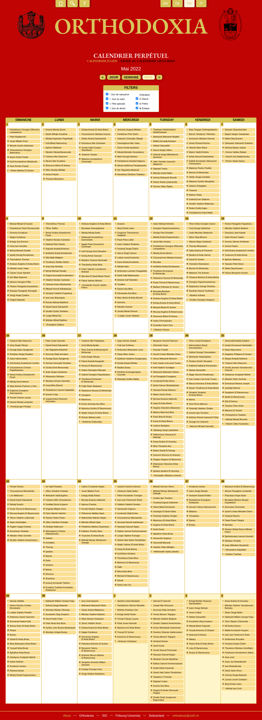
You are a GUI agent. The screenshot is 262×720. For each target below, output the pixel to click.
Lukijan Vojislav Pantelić (21, 612)
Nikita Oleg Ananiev (234, 138)
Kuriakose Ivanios (197, 486)
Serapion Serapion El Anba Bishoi (197, 393)
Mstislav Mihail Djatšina (56, 320)
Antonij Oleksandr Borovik (165, 177)
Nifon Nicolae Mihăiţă (55, 170)
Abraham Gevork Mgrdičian (165, 659)
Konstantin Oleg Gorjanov (57, 614)
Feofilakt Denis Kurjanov (57, 504)
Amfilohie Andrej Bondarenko (59, 253)
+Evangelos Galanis (55, 325)
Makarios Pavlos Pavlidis (200, 168)
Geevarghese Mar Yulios (128, 143)
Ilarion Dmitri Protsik (19, 157)
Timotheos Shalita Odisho (57, 262)
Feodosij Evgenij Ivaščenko (165, 502)
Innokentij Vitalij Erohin (127, 513)
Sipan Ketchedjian (18, 522)
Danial (120, 580)
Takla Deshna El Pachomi (200, 250)
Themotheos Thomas (19, 259)
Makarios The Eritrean (199, 273)
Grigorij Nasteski (17, 300)
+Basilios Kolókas (197, 295)
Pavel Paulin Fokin (54, 619)
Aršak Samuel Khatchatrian (201, 156)
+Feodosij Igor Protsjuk (20, 406)
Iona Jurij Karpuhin (90, 601)
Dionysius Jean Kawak (235, 233)
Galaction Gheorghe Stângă (130, 138)
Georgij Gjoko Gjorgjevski (21, 350)
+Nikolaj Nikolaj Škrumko (236, 419)
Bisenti (49, 556)
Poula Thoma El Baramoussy (166, 282)
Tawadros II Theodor (162, 677)
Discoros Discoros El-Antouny (166, 455)
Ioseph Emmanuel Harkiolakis (238, 345)
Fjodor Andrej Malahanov (93, 610)
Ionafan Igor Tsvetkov (163, 498)
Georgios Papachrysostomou (166, 228)
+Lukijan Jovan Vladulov (128, 316)
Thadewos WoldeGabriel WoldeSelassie (164, 131)
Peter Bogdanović (18, 137)
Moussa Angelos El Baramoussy (168, 312)
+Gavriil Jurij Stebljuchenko (237, 156)
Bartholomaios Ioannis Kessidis (239, 536)
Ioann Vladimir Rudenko (128, 244)
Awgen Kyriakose (18, 237)
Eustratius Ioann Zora (163, 325)
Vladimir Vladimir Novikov (129, 504)
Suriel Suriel (158, 529)
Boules (192, 525)
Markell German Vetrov (163, 486)
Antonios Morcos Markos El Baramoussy (93, 656)
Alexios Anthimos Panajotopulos (132, 165)
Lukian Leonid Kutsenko (128, 257)
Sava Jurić (229, 657)
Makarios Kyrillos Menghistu (201, 181)
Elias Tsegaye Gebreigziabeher (203, 130)
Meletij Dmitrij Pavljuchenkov (166, 237)
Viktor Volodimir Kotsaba (57, 491)
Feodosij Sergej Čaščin (127, 249)
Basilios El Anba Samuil (200, 255)
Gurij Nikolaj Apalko (90, 345)
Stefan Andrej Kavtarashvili (94, 138)
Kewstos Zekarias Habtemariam (167, 632)
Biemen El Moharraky (199, 172)
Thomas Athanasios (55, 179)
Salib (119, 567)
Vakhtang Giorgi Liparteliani (165, 430)
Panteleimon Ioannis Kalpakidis (60, 390)
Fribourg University (127, 715)
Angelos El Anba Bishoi (163, 525)
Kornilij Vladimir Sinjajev (92, 509)
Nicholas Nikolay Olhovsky (58, 610)
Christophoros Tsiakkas (235, 415)
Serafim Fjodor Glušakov (57, 311)
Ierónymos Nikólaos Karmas (202, 138)
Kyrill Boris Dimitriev (126, 553)
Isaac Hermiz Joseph (126, 341)
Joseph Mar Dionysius (163, 605)
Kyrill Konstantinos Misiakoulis (23, 161)
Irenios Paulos (52, 174)
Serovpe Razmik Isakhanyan (130, 522)
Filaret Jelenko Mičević (92, 280)
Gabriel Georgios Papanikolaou (96, 374)
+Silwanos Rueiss (161, 330)
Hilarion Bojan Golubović (200, 241)
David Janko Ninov (233, 670)
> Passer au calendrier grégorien (146, 61)
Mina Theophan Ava (162, 446)
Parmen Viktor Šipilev (163, 186)
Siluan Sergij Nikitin (234, 612)
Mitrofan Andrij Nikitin (162, 173)
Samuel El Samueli (161, 601)
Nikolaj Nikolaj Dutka (91, 233)
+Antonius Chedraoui (126, 641)
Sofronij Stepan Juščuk (235, 148)
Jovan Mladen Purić (19, 141)
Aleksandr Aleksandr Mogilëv (166, 137)
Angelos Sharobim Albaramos (166, 408)
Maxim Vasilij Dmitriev (199, 152)
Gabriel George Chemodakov (202, 352)
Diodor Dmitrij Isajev (198, 208)
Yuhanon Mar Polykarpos (93, 341)
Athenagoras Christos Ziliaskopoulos (55, 532)
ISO (104, 715)
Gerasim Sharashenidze (236, 130)
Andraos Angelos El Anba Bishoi (24, 264)
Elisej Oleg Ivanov (233, 350)
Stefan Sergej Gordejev (199, 177)
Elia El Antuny (231, 401)
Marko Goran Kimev (162, 394)
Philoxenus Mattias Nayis (93, 513)
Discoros (50, 574)
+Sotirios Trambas (233, 554)
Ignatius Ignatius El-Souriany (166, 471)
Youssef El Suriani (125, 632)
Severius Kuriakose (18, 233)
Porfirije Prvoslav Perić (92, 669)
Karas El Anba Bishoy (163, 421)
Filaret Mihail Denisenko (164, 507)
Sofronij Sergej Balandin (57, 605)
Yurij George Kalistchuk (199, 228)
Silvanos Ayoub (17, 670)
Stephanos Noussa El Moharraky (168, 278)
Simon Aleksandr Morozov (165, 358)
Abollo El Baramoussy (235, 397)
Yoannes (193, 190)
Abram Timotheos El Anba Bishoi (204, 388)
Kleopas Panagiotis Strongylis (23, 291)
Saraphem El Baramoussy (237, 392)
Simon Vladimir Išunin (91, 623)
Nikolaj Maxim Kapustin (199, 626)
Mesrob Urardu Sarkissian (21, 145)
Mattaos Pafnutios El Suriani (166, 287)
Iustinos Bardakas (161, 426)
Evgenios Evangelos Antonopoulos (19, 391)
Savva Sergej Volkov (162, 150)
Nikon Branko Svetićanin (93, 619)
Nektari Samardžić (161, 145)
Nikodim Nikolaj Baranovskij (58, 152)
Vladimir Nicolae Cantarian (58, 240)
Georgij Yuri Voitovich (198, 422)
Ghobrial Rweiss (232, 516)
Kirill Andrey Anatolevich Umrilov (239, 250)
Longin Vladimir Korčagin (128, 535)
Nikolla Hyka (123, 266)
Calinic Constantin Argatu (93, 486)
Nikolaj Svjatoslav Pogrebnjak (59, 138)
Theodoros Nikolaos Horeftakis (239, 648)
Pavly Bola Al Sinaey (162, 417)
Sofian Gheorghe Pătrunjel (94, 370)
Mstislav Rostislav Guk (127, 610)
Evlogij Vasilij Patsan (91, 495)
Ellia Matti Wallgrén (54, 257)
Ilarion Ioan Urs (124, 585)
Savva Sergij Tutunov (127, 253)
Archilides (50, 543)
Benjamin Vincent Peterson (165, 341)
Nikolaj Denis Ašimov (162, 253)
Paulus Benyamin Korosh (236, 273)
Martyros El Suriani (233, 410)
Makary (192, 639)
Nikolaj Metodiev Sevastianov (130, 152)
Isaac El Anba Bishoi (162, 403)
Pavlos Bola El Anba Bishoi (201, 644)
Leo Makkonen (16, 495)
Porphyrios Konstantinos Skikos (239, 652)
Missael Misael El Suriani (21, 224)
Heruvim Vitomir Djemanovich (202, 507)
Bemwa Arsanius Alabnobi (165, 399)
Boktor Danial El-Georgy (164, 450)
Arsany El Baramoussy (92, 366)
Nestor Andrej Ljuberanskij (165, 182)
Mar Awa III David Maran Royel (96, 276)
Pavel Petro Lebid (125, 240)
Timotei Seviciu (17, 486)
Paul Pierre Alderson (198, 404)
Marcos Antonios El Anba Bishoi (203, 383)
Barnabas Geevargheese (93, 228)
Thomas (49, 547)
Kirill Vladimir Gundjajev (164, 367)
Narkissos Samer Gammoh (22, 617)
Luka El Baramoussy (198, 648)
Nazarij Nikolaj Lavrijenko (21, 402)
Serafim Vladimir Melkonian (201, 204)
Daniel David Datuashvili (57, 307)
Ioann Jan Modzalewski (235, 662)
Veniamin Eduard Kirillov (200, 495)
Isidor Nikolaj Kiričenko (163, 224)
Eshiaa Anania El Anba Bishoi (95, 130)
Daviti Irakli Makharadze (128, 275)
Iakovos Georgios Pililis (20, 282)
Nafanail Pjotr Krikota (55, 244)
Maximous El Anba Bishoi (164, 520)
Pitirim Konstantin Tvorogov (129, 495)
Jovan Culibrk (195, 612)
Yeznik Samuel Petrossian (165, 650)
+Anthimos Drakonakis (92, 422)
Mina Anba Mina (124, 571)
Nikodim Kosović (124, 307)
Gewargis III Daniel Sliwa (164, 511)
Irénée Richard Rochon (199, 143)
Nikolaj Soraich (16, 504)
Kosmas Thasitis (160, 350)
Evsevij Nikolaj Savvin (56, 130)
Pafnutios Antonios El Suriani (95, 644)
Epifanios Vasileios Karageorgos (132, 358)
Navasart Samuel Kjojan (128, 527)
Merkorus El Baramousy (128, 562)
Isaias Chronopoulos (162, 321)
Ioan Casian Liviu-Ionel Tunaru (167, 363)
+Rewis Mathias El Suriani (22, 170)
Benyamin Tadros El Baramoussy (89, 649)
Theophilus (194, 516)
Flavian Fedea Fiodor (55, 518)
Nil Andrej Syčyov (233, 626)
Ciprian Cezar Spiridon (20, 273)
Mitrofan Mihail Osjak (91, 522)
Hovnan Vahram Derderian (237, 241)
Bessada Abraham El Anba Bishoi (161, 292)
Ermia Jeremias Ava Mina (93, 404)
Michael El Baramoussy (128, 576)
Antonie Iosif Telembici (127, 280)
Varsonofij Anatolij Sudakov (237, 341)
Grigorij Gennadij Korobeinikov (59, 275)
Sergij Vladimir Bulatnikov (93, 674)
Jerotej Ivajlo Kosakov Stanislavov (91, 149)
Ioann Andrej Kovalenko (128, 262)
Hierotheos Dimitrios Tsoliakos (131, 174)
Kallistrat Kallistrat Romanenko (203, 366)
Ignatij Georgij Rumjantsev (22, 255)
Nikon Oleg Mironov (198, 237)
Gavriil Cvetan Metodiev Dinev (167, 354)
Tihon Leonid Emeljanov (200, 341)
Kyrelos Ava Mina (161, 686)
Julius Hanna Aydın (18, 358)
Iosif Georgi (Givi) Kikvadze (94, 251)
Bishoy (49, 569)
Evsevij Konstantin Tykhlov (58, 583)
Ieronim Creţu (52, 394)
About (67, 715)
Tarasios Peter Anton (234, 264)
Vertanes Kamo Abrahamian (58, 284)
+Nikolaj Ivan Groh (233, 688)
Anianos (121, 224)
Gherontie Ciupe (160, 345)
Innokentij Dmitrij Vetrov (164, 381)
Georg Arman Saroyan (92, 256)
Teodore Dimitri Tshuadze (200, 361)
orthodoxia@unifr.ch (186, 715)
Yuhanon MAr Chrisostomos (58, 500)
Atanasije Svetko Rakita (128, 379)
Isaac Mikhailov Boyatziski (237, 545)
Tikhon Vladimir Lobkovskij (22, 518)
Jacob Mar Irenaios (162, 241)
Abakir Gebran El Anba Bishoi (95, 413)
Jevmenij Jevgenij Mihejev (129, 130)
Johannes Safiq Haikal (127, 491)
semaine (131, 77)
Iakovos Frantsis (89, 504)
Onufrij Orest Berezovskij (57, 367)
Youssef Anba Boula (19, 648)
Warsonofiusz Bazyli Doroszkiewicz (198, 346)
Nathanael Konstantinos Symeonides (92, 238)
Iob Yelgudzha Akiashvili (128, 170)
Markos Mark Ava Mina (163, 412)
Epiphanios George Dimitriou (202, 286)
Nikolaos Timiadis (233, 541)
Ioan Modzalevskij (233, 666)
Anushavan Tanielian (19, 531)
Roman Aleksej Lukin (91, 417)
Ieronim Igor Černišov (199, 413)
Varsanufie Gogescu (126, 509)
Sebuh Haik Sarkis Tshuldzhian (131, 540)
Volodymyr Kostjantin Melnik (237, 374)
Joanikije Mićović (232, 388)
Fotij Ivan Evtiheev (125, 345)
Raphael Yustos (160, 169)
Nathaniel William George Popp (60, 601)
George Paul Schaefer (163, 233)
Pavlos (13, 630)
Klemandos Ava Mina (126, 293)
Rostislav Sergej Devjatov (21, 354)
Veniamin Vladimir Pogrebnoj (59, 293)
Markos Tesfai (195, 195)
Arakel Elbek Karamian (163, 668)
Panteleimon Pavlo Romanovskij (24, 228)
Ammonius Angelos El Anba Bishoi (90, 638)
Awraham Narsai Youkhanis (201, 291)
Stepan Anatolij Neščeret (236, 358)
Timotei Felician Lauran (20, 397)
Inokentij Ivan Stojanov (199, 199)
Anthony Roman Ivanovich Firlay (203, 417)
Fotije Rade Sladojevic (92, 386)
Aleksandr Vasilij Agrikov (200, 357)
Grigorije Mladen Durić (56, 509)
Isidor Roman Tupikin (234, 237)
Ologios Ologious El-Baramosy (167, 459)
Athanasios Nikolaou (55, 376)
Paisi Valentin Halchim (56, 513)
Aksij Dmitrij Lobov (125, 228)
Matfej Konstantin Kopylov (236, 630)
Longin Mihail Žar (53, 316)
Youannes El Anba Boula (236, 255)
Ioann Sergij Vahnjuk (198, 491)
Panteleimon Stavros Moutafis (130, 605)
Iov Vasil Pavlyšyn (54, 486)
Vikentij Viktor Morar (198, 148)
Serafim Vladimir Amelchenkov (24, 540)
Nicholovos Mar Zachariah (93, 143)
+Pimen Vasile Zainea (235, 161)
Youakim (121, 284)
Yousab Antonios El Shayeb (201, 630)
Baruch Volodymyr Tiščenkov (202, 134)
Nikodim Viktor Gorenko (235, 379)
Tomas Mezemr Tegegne (164, 614)
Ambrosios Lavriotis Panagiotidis (132, 271)
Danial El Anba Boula (19, 639)
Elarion (192, 520)
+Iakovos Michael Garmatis (201, 426)
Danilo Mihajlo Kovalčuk (56, 134)
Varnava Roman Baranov (164, 390)
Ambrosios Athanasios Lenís (130, 350)
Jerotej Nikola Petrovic (127, 311)
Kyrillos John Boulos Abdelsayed (60, 628)
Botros (192, 399)
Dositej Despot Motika (127, 363)
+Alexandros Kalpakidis (235, 550)
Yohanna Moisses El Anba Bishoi (204, 277)
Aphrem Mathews (54, 148)
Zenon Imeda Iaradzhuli (128, 148)
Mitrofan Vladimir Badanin (236, 228)
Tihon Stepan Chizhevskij (236, 621)
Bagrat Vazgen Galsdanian (237, 134)
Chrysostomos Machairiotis (22, 491)
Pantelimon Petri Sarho (127, 134)
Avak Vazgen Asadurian (56, 372)
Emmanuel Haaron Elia (20, 621)
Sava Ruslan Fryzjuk (19, 166)
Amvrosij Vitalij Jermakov (57, 354)
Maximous (86, 399)
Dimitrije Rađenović (54, 527)
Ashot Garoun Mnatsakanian (166, 385)
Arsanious (50, 578)
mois (148, 77)
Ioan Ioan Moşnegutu (55, 298)
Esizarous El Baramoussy (129, 637)
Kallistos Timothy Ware (92, 531)
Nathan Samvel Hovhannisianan (132, 531)
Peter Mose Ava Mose (56, 623)
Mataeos (193, 511)
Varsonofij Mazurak (161, 543)
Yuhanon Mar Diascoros (56, 156)
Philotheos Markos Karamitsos (95, 527)
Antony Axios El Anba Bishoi (22, 626)
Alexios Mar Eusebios (55, 161)
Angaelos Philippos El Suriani (238, 354)
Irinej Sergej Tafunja (19, 345)
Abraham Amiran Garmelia (58, 381)
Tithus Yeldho (52, 228)
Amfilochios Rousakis (234, 639)
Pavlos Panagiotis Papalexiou (238, 224)
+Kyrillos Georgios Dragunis (201, 300)
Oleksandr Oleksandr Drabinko (239, 143)
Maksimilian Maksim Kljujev (94, 518)
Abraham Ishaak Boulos (56, 632)
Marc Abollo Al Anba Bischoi (130, 298)
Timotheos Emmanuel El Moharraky (163, 272)
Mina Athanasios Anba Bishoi (23, 644)
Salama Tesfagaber (198, 186)
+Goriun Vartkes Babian (235, 152)
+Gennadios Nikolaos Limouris (167, 475)
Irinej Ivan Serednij (18, 246)
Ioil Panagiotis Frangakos (164, 376)
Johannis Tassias (89, 154)
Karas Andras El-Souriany (165, 442)
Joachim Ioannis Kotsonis (129, 486)
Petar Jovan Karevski (55, 341)
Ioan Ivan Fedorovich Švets (129, 500)
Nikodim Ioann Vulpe (19, 268)
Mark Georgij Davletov (127, 156)
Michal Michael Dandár (20, 250)
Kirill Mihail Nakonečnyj (56, 143)
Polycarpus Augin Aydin (235, 495)
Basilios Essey (124, 367)
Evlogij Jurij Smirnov (19, 241)
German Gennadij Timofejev (58, 363)
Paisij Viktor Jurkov (126, 354)
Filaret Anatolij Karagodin (93, 361)
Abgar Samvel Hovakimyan (201, 374)
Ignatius (49, 551)
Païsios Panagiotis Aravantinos (24, 286)
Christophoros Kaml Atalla (201, 213)
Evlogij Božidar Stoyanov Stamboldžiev (200, 602)
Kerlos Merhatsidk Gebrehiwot (166, 628)
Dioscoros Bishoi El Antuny (58, 165)
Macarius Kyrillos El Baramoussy (96, 408)
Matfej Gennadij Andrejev (164, 141)
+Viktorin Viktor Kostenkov (237, 424)
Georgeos (86, 395)
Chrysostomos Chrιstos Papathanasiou (20, 368)
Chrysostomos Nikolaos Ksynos (96, 134)
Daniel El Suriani (196, 259)
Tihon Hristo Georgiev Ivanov (202, 224)
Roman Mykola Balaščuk (57, 302)
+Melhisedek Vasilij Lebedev (166, 551)
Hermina (121, 302)
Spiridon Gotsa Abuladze (128, 601)
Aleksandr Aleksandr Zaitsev (166, 372)
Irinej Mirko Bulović (54, 385)
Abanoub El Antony (197, 635)
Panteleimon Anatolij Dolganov (131, 161)
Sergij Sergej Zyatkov (19, 295)
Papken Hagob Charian (20, 527)
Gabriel (49, 538)
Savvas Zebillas (17, 601)
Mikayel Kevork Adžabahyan (58, 289)
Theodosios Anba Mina (92, 265)
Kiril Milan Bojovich (18, 277)
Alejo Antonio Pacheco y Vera (23, 386)
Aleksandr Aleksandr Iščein (94, 605)
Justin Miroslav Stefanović (201, 233)
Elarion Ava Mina (125, 289)
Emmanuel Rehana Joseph (237, 383)
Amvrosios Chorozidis (235, 507)
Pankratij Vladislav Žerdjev (201, 408)
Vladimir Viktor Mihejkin (163, 547)
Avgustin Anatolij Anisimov (57, 249)
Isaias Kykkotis (16, 662)
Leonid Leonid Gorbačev (236, 679)
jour (113, 77)
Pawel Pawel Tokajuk (234, 520)
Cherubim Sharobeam (199, 264)
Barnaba (157, 262)
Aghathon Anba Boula (163, 534)
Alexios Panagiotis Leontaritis (238, 491)
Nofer (48, 560)
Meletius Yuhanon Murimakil (94, 260)
